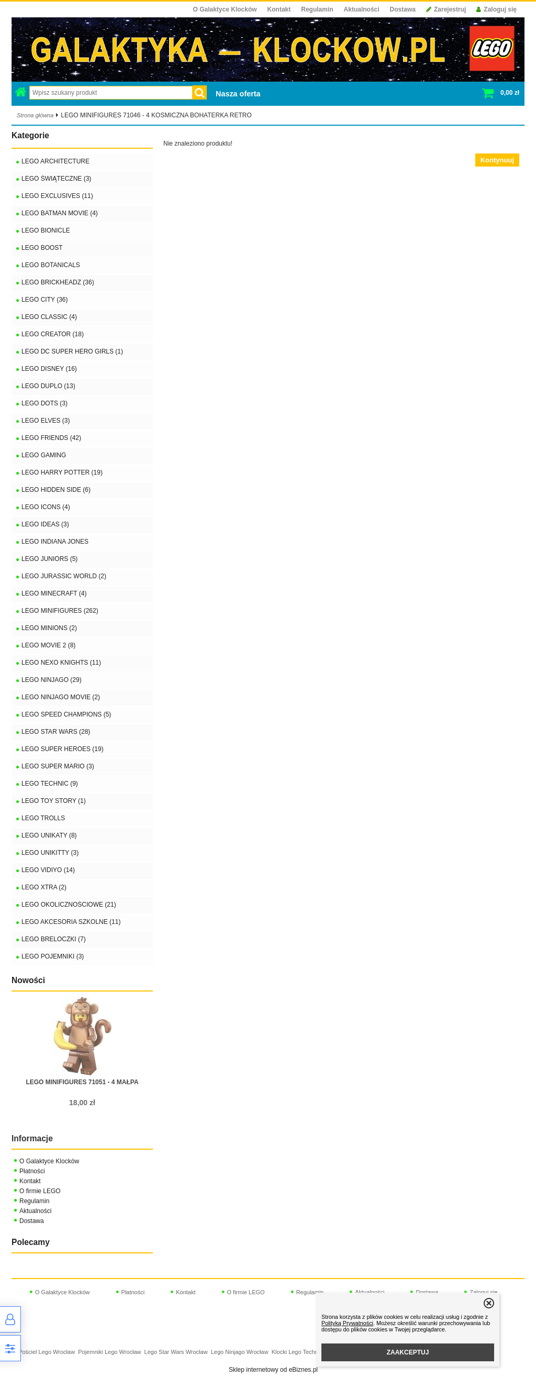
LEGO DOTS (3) (44, 403)
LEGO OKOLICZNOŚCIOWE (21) (68, 904)
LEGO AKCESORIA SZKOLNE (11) (70, 922)
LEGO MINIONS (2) (49, 628)
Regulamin (317, 9)
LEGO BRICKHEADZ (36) (57, 282)
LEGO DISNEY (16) (49, 368)
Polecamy (31, 1242)
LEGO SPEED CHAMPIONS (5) (66, 714)
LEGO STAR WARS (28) (55, 731)
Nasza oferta (238, 94)
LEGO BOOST (42, 247)
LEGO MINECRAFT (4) (53, 593)
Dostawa (403, 9)
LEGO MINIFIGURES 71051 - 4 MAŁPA (82, 1082)
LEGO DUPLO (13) (48, 386)
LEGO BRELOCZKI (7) (53, 939)
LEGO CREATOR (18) (52, 334)
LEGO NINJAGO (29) (51, 680)
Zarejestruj (446, 9)
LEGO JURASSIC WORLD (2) (63, 576)
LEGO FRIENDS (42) (51, 438)
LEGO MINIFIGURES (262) (59, 610)
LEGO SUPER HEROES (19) (62, 749)
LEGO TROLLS (43, 818)
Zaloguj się (496, 9)
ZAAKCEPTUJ (408, 1352)
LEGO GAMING (43, 455)
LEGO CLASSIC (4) (49, 317)
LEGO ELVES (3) (45, 420)
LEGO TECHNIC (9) (49, 783)
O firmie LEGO (40, 1191)
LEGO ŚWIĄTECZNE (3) (56, 178)
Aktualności (361, 9)
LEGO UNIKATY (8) (49, 835)
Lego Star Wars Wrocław (176, 1352)
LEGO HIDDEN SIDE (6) (56, 489)
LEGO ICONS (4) (45, 507)
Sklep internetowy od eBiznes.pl (273, 1369)
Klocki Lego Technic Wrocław (309, 1352)
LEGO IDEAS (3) (45, 524)
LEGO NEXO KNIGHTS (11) (61, 662)
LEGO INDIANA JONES (54, 541)
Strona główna (35, 115)
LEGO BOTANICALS (50, 265)
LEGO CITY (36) (44, 299)
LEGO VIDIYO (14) (48, 870)
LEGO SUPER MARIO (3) (57, 766)
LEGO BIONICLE (45, 230)
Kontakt (279, 9)
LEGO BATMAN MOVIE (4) (59, 213)
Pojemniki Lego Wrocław (109, 1352)
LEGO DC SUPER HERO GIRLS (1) (72, 351)
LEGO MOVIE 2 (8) (48, 645)
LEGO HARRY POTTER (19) (62, 472)
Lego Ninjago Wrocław (240, 1352)
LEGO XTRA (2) (43, 887)
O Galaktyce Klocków (225, 9)
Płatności (32, 1171)
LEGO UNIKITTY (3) (50, 852)
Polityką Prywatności (347, 1323)
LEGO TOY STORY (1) (53, 801)
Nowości (28, 980)
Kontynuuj (497, 160)
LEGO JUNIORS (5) (49, 559)
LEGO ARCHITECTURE (55, 161)
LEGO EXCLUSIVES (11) (57, 196)
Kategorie (30, 135)
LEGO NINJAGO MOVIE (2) (60, 697)
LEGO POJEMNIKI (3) (52, 956)
